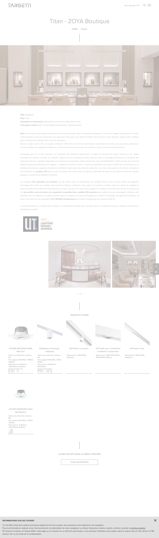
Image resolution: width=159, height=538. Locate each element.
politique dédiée (138, 528)
